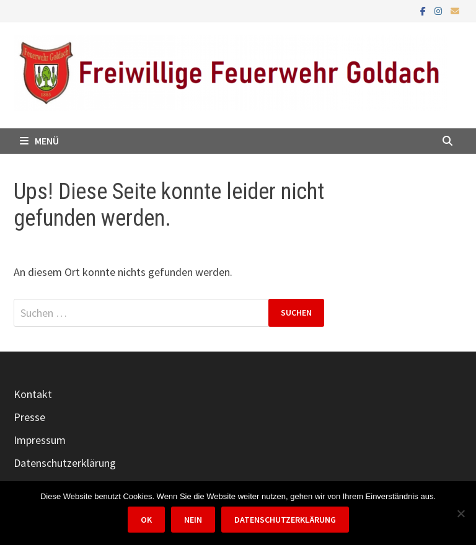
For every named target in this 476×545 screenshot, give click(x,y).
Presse (29, 417)
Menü (39, 141)
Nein (193, 519)
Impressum (40, 440)
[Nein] (460, 513)
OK (146, 519)
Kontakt (33, 394)
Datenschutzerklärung (65, 463)
